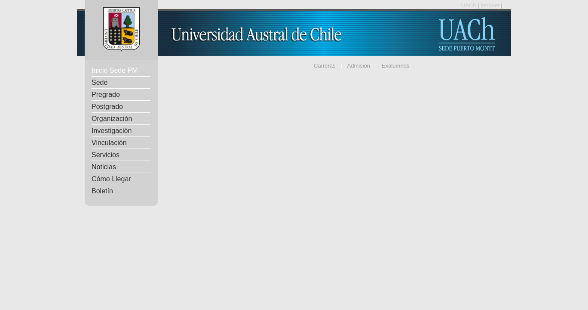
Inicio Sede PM (115, 70)
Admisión (358, 65)
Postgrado (107, 106)
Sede (99, 82)
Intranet (491, 5)
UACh (469, 5)
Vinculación (109, 142)
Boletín (102, 191)
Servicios (105, 154)
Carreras (325, 65)
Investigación (112, 130)
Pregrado (106, 94)
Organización (112, 118)
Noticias (104, 166)
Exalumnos (395, 65)
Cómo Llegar (111, 179)
